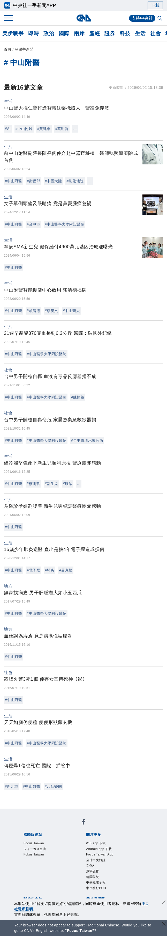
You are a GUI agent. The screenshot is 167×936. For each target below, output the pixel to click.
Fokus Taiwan (99, 826)
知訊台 (133, 882)
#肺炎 (49, 570)
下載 (155, 5)
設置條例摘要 (92, 861)
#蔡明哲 (62, 129)
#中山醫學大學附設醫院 (64, 224)
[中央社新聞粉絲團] (22, 812)
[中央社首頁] (84, 18)
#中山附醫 (24, 129)
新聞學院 (71, 847)
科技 (125, 33)
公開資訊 (68, 861)
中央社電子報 (95, 847)
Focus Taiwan (36, 826)
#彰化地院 (75, 181)
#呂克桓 (65, 570)
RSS (45, 889)
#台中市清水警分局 (87, 440)
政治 (48, 33)
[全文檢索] (160, 18)
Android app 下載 (68, 840)
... (75, 129)
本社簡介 (30, 861)
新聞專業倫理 (121, 861)
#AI (8, 129)
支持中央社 (142, 18)
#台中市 (33, 224)
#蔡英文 (51, 311)
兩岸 (79, 33)
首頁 (7, 49)
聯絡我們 (73, 868)
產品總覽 (30, 882)
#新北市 (11, 786)
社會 (155, 33)
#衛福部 (33, 181)
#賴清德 (33, 311)
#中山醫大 (71, 311)
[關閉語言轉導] (164, 924)
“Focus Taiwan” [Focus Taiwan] (79, 930)
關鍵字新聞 (24, 49)
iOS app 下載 (35, 840)
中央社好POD (125, 847)
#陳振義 (78, 397)
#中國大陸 (53, 181)
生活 (140, 33)
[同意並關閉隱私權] (164, 903)
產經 (94, 33)
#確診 (67, 484)
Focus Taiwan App (107, 840)
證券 (109, 33)
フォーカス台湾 (67, 826)
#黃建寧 (44, 129)
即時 (33, 33)
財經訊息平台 (111, 882)
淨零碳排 (52, 847)
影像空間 (68, 882)
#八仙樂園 (53, 786)
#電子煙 (33, 570)
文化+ (37, 847)
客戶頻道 (49, 882)
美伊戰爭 (13, 33)
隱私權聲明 (52, 868)
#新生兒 (51, 484)
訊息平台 (87, 882)
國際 (64, 33)
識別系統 (49, 861)
